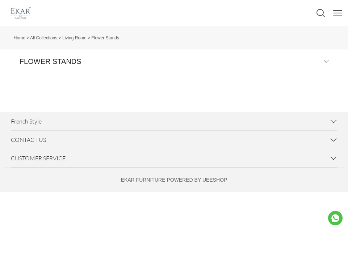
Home (19, 37)
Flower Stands (105, 37)
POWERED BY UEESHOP (197, 180)
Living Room (74, 37)
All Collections (43, 37)
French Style (26, 121)
